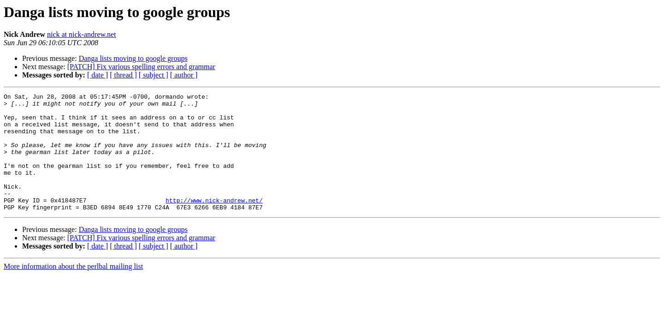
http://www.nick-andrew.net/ (214, 222)
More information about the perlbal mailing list (73, 290)
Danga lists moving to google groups (133, 58)
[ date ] (97, 75)
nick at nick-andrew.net (81, 34)
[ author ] (184, 75)
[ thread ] (123, 75)
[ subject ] (153, 75)
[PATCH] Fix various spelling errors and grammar (141, 67)
